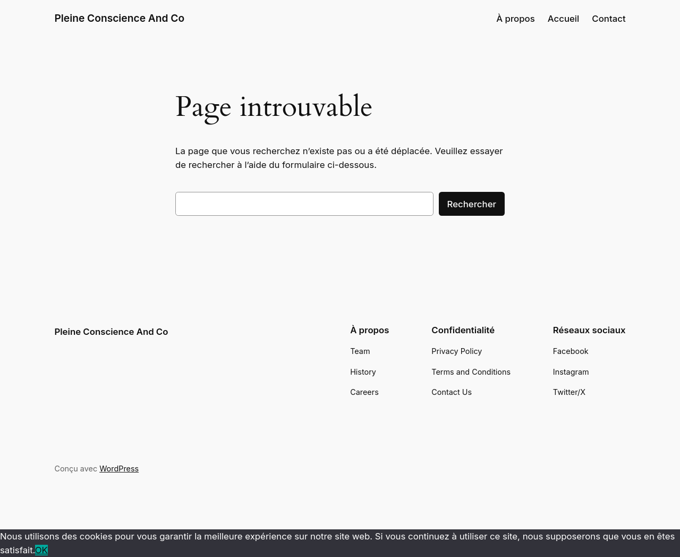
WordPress (119, 468)
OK (41, 550)
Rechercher (471, 204)
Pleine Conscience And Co (119, 18)
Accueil (564, 18)
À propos (515, 18)
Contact (608, 18)
